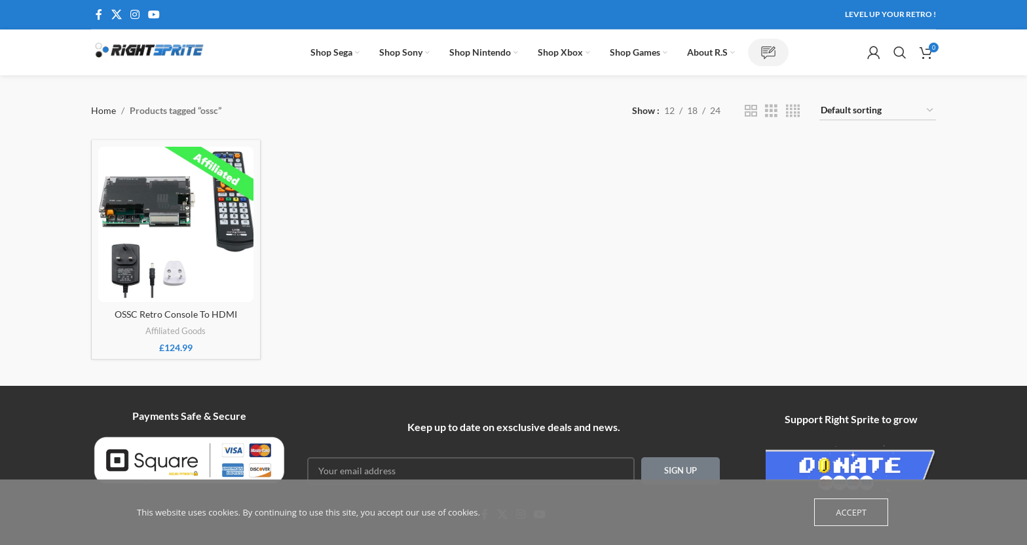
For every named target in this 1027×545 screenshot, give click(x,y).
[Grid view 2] (751, 111)
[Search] (900, 52)
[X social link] (116, 14)
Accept (851, 512)
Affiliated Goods (175, 331)
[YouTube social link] (154, 14)
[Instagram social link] (134, 14)
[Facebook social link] (99, 14)
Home (103, 110)
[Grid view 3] (771, 111)
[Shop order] (877, 111)
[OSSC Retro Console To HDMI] (175, 224)
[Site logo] (150, 51)
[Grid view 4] (793, 111)
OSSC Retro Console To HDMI (176, 314)
